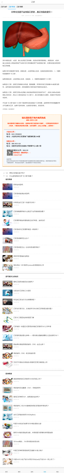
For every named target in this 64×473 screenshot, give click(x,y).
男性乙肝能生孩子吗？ (17, 173)
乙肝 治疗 (4, 7)
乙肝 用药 (20, 7)
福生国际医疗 (11, 109)
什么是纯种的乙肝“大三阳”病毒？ (21, 176)
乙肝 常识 (12, 7)
